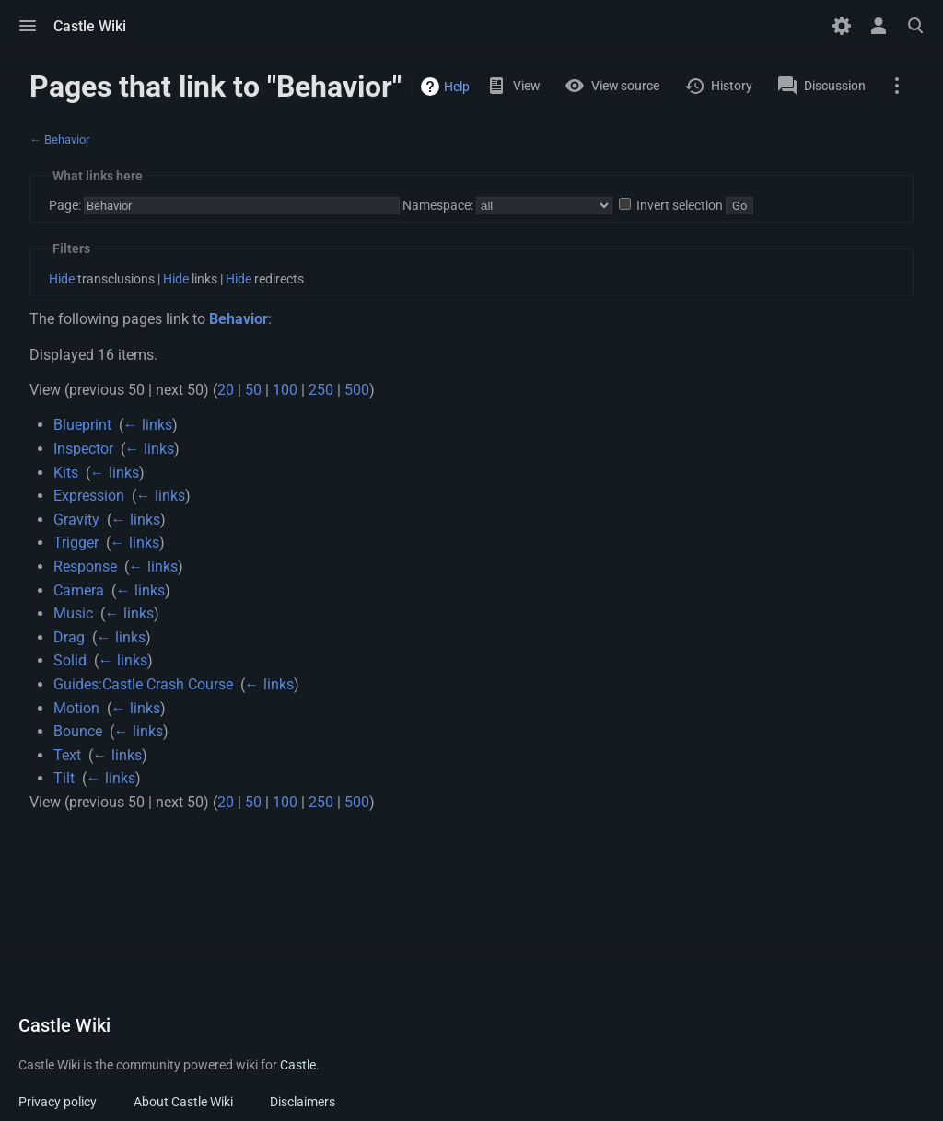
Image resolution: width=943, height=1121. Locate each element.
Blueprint (82, 424)
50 (253, 390)
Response (85, 566)
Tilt (64, 778)
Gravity (76, 519)
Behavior (66, 139)
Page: (65, 205)
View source (625, 85)
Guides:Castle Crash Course (143, 684)
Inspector (83, 448)
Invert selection (679, 205)
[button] (27, 25)
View (526, 85)
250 (321, 390)
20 (225, 390)
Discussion (835, 85)
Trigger (76, 542)
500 (356, 390)
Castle (298, 1064)
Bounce (77, 731)
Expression (88, 495)
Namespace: (437, 205)
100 (285, 390)
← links (147, 424)
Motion (76, 708)
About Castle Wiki (183, 1101)
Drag (69, 637)
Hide (62, 279)
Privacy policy (57, 1101)
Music (73, 613)
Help (457, 86)
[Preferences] (841, 25)
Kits (65, 472)
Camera (78, 590)
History (731, 85)
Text (67, 755)
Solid (70, 660)
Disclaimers (302, 1101)
